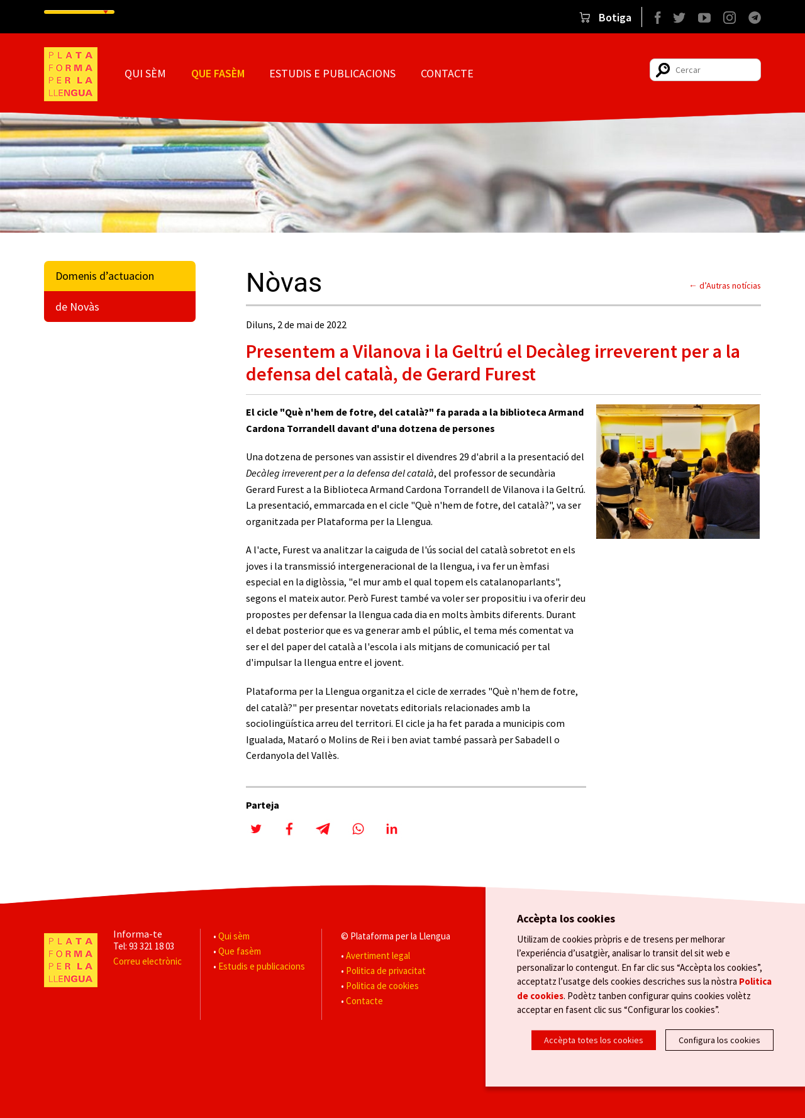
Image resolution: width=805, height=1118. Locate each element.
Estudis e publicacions (332, 73)
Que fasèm (218, 73)
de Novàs (77, 306)
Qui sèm (145, 73)
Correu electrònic (147, 961)
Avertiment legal (378, 955)
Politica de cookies (382, 986)
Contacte (447, 73)
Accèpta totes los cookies (593, 1040)
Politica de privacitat (386, 971)
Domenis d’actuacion (104, 275)
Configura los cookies (719, 1040)
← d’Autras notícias (725, 285)
